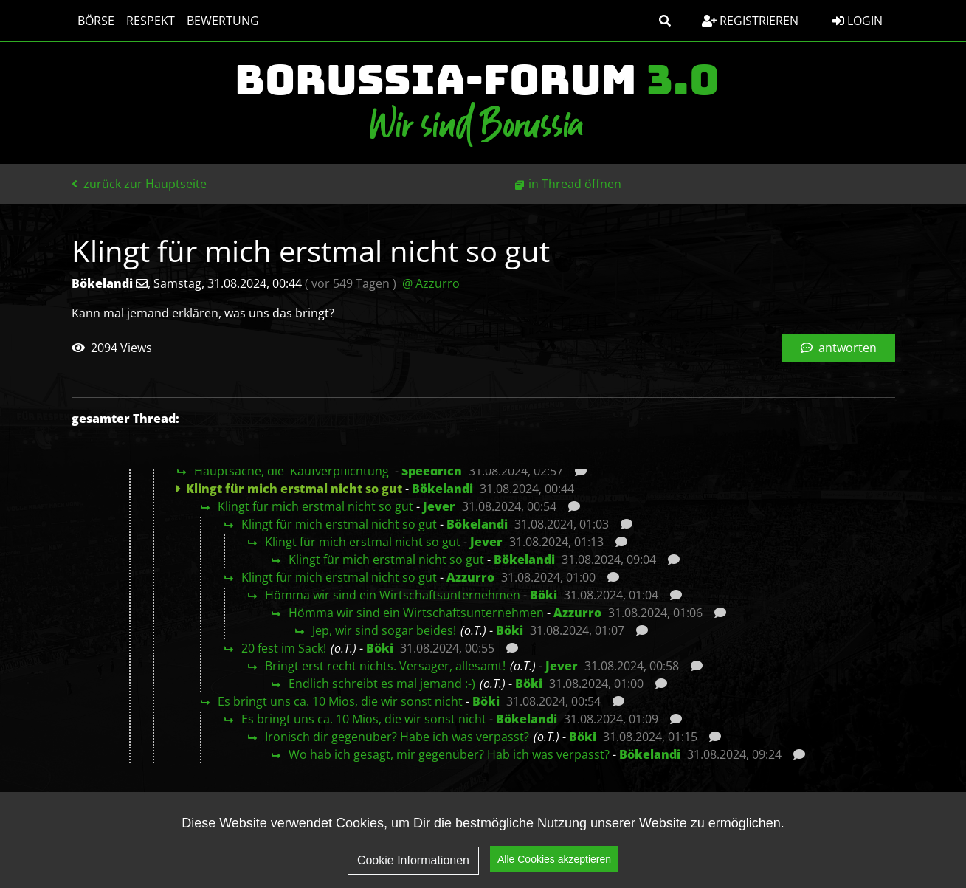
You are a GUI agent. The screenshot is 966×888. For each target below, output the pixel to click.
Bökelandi (442, 489)
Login (857, 21)
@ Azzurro (431, 283)
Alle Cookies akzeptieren (554, 859)
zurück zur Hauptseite (139, 184)
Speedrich (431, 471)
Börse (95, 21)
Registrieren (750, 21)
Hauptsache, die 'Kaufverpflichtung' (293, 471)
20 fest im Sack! (283, 648)
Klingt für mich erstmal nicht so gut (315, 506)
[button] (664, 21)
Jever (439, 506)
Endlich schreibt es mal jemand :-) (382, 683)
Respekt (150, 21)
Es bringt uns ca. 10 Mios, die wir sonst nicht (340, 701)
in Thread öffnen (574, 184)
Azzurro (470, 577)
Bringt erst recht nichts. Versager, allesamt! (385, 666)
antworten (839, 348)
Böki (543, 595)
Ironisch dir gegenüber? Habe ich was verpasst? (397, 737)
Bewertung (223, 21)
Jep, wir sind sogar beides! (384, 630)
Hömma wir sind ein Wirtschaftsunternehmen (392, 595)
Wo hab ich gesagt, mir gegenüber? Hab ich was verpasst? (449, 754)
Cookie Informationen (413, 860)
